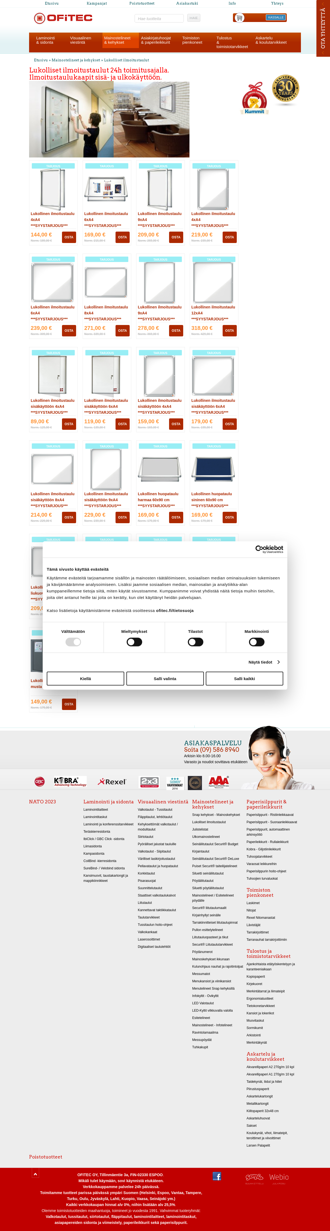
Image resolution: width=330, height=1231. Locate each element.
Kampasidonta (93, 854)
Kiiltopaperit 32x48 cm (263, 1111)
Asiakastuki (187, 3)
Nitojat (251, 910)
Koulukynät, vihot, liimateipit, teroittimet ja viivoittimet (267, 1135)
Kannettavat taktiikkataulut (157, 910)
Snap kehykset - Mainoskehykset (216, 815)
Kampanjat (97, 3)
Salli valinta (165, 678)
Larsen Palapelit (258, 1145)
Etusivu (52, 3)
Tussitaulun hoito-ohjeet (155, 925)
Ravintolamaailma (205, 1032)
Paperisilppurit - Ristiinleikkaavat (270, 815)
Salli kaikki (244, 678)
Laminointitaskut (95, 817)
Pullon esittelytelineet (207, 930)
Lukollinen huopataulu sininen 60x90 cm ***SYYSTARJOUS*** (211, 500)
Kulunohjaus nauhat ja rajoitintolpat (217, 966)
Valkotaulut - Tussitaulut (155, 810)
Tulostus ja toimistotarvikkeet (269, 953)
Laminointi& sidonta (45, 40)
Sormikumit (255, 1028)
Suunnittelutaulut (150, 888)
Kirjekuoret (254, 984)
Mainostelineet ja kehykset (76, 60)
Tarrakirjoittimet (258, 932)
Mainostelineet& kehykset (117, 40)
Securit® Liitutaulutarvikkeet (212, 944)
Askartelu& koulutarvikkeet (271, 40)
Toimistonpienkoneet (192, 40)
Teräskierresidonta (96, 832)
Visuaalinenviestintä (80, 40)
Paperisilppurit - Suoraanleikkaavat (272, 822)
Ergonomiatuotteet (260, 998)
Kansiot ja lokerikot (260, 1013)
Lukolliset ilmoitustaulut (126, 60)
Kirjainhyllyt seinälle (206, 915)
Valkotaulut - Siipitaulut (154, 851)
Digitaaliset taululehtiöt (154, 947)
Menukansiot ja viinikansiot (211, 981)
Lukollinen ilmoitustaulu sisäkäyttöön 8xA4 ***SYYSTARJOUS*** (52, 500)
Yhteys (277, 3)
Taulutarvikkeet (149, 917)
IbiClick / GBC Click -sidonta (103, 839)
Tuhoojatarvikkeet (259, 856)
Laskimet (253, 903)
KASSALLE (276, 17)
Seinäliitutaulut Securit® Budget (215, 844)
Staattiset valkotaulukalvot (157, 895)
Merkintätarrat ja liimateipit (266, 991)
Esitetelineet (201, 1018)
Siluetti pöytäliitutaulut (208, 888)
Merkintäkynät (257, 1042)
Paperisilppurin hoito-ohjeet (266, 871)
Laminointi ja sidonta (108, 801)
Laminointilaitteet (95, 810)
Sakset (252, 1126)
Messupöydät (202, 1040)
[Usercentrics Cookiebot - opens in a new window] (259, 549)
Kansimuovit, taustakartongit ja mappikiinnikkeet (105, 878)
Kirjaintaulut (200, 851)
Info (232, 3)
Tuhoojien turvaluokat (262, 878)
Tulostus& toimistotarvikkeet (232, 42)
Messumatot (201, 974)
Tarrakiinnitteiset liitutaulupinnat (215, 922)
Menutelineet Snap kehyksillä (213, 988)
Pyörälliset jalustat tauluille (157, 844)
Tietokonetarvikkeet (261, 1006)
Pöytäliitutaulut (202, 881)
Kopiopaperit (256, 977)
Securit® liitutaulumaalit (209, 908)
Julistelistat (200, 829)
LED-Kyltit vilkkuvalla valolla (212, 1010)
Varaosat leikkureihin (262, 864)
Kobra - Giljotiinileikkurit (264, 849)
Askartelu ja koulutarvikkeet (265, 1056)
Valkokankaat (147, 932)
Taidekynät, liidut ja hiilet (264, 1082)
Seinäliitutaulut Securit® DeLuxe (215, 859)
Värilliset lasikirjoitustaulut (156, 859)
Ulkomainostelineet (206, 837)
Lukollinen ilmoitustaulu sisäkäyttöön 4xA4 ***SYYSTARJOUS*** (52, 406)
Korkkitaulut (146, 873)
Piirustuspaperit (258, 1089)
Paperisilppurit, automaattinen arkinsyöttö (268, 832)
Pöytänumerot (202, 952)
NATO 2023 (42, 801)
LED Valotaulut (203, 1003)
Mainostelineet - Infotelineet (212, 1025)
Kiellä (85, 678)
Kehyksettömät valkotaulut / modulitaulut (158, 826)
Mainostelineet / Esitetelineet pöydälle (213, 898)
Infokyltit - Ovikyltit (205, 996)
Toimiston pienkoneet (260, 892)
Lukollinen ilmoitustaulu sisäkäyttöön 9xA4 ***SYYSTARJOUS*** (106, 500)
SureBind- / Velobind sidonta (104, 868)
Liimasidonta (92, 846)
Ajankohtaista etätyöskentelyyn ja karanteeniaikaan (271, 966)
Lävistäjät (253, 925)
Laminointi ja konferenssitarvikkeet (108, 824)
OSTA (69, 237)
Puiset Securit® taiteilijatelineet (214, 866)
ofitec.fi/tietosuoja (175, 610)
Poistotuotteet (141, 3)
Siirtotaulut (145, 837)
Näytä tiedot (260, 662)
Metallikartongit (258, 1104)
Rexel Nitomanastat (261, 918)
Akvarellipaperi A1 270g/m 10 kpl (270, 1074)
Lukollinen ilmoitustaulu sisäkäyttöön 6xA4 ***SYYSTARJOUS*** (106, 406)
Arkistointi (254, 1035)
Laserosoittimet (149, 939)
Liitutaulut (145, 903)
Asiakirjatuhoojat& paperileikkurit (156, 40)
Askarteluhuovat (258, 1118)
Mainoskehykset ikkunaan (211, 959)
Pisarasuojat (147, 881)
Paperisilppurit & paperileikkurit (267, 804)
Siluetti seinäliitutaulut (208, 873)
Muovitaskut (255, 1020)
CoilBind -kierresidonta (99, 861)
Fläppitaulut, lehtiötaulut (155, 817)
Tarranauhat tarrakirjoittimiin (267, 940)
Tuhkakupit (200, 1047)
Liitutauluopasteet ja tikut (210, 937)
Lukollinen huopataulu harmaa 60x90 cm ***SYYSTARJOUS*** (158, 500)
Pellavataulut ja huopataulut (158, 866)
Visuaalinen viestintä (163, 801)
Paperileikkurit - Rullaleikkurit (267, 842)
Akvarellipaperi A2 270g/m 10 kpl (270, 1067)
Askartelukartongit (260, 1096)
